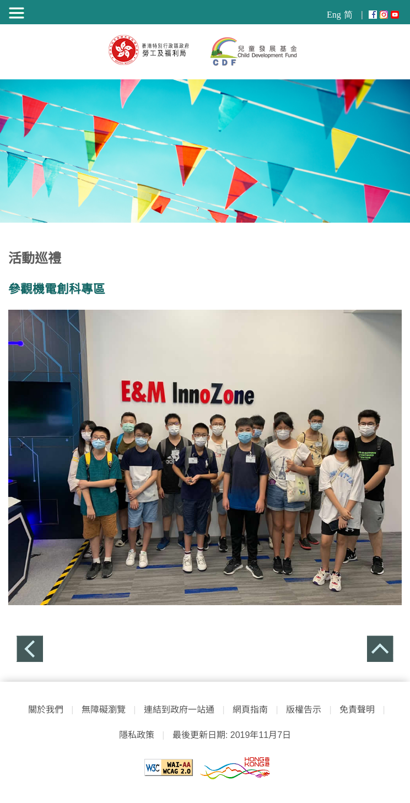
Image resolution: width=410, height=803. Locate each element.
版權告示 (303, 709)
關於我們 (45, 709)
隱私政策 (136, 735)
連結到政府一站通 (176, 709)
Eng (334, 14)
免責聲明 (357, 709)
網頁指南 (250, 709)
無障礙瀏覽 (104, 709)
